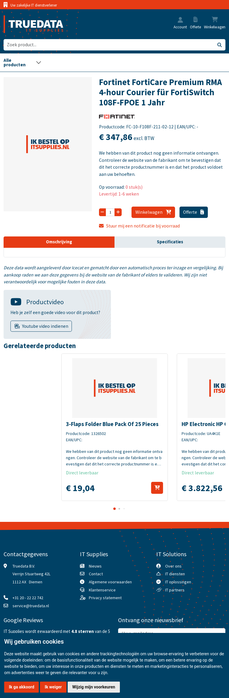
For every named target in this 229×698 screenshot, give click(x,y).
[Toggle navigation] (22, 62)
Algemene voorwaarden (110, 582)
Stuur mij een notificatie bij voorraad (139, 226)
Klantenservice (102, 590)
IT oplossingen (178, 582)
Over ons (173, 566)
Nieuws (95, 566)
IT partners (175, 590)
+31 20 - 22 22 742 (28, 597)
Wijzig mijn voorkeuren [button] (93, 687)
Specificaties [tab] (170, 242)
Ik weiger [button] (53, 687)
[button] (180, 20)
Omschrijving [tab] (59, 242)
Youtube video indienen (45, 326)
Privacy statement (105, 597)
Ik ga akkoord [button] (21, 687)
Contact (96, 573)
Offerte (193, 212)
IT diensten (175, 573)
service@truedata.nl (31, 605)
